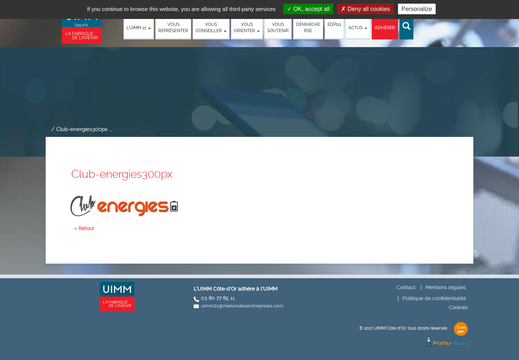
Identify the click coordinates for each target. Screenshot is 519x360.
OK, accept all (308, 9)
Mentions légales (445, 287)
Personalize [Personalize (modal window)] (417, 9)
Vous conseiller (211, 27)
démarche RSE (308, 27)
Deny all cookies (365, 9)
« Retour (84, 228)
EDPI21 (334, 24)
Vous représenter (173, 27)
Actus (357, 27)
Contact (406, 287)
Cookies (458, 307)
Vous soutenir (278, 27)
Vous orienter (247, 27)
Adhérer (385, 27)
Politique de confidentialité (434, 298)
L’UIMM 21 (138, 27)
